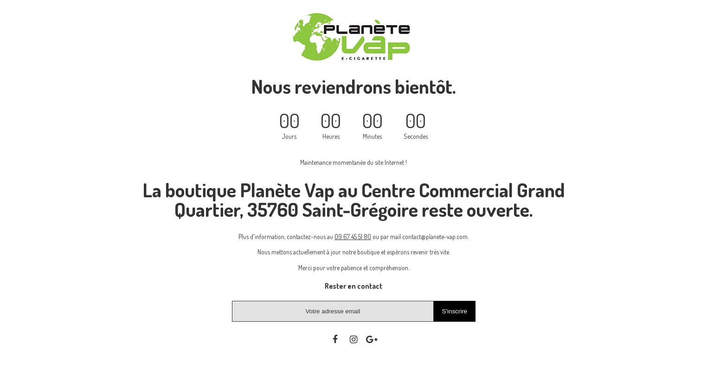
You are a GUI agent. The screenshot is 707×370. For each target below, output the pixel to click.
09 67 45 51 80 (352, 236)
